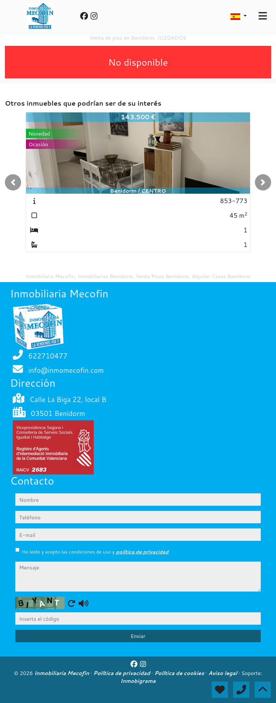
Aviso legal (223, 673)
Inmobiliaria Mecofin (62, 673)
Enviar (138, 636)
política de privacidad (142, 551)
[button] (13, 182)
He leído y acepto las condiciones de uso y (95, 551)
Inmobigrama (138, 680)
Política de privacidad (123, 673)
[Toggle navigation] (263, 16)
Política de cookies (179, 673)
